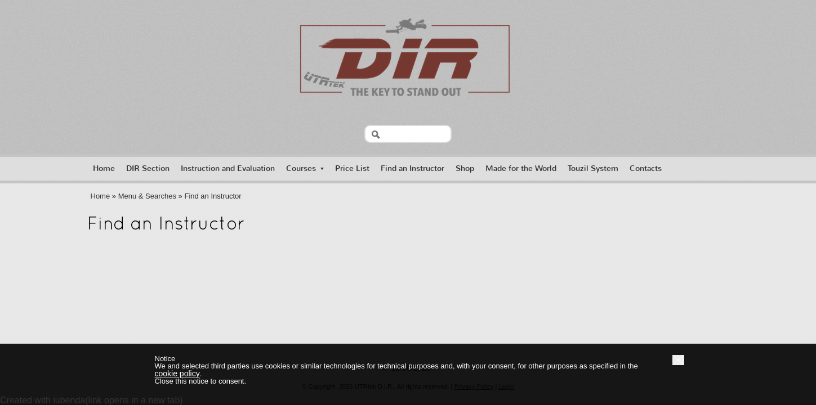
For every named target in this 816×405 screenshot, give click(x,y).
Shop (465, 168)
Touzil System (593, 168)
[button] (678, 360)
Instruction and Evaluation (228, 168)
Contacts (646, 168)
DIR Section (148, 168)
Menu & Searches (147, 196)
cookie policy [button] (177, 373)
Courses (305, 168)
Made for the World (520, 168)
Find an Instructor (412, 168)
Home (104, 168)
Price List (352, 168)
